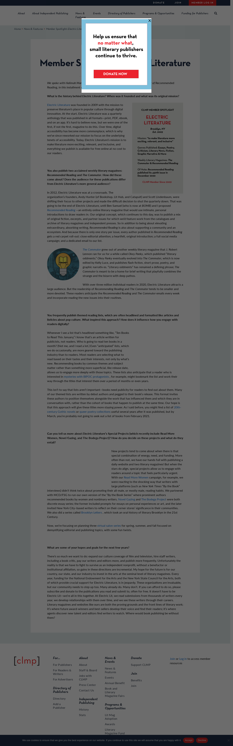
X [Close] (149, 20)
